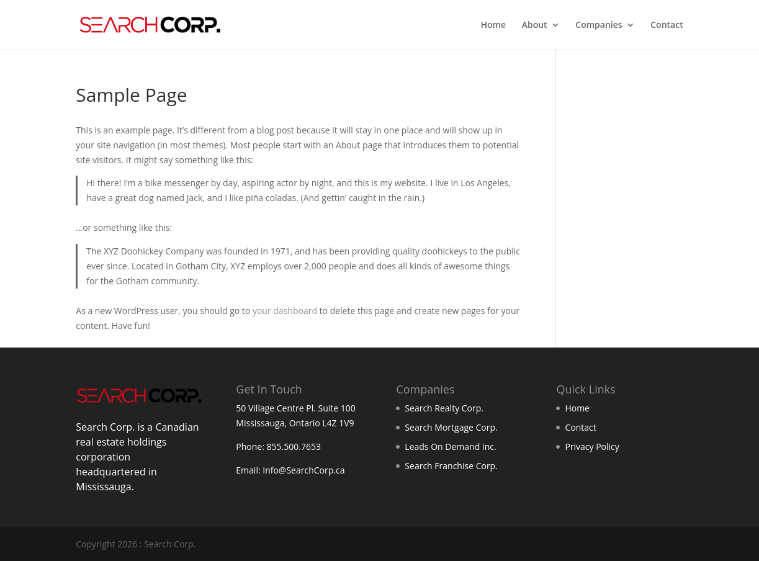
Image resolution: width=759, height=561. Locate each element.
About (534, 25)
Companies (598, 25)
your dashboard (285, 310)
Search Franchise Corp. (451, 466)
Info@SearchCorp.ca (303, 470)
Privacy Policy (592, 446)
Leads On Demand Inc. (450, 446)
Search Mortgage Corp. (451, 427)
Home (493, 25)
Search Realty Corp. (444, 408)
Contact (666, 25)
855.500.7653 (294, 446)
